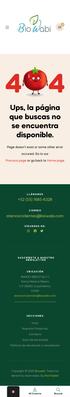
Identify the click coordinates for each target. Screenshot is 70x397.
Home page (55, 160)
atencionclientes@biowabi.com (35, 296)
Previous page (16, 160)
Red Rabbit (52, 376)
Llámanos (35, 194)
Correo (35, 211)
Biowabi (40, 371)
